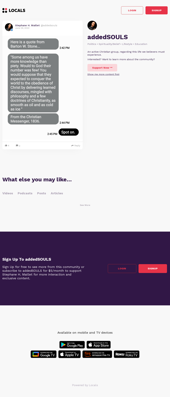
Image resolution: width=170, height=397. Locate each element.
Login (123, 10)
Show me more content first (103, 75)
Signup (153, 10)
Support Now (102, 68)
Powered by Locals (85, 386)
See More (85, 206)
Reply (75, 146)
